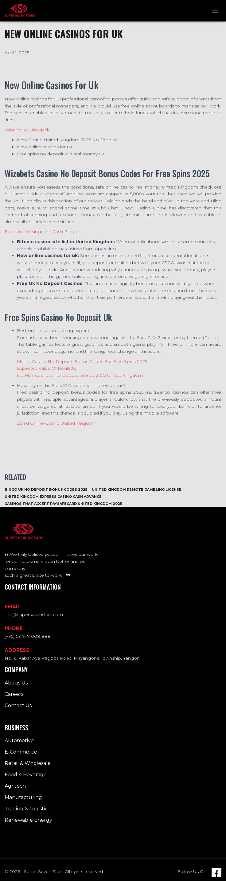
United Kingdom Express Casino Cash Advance (53, 496)
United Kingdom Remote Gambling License (136, 489)
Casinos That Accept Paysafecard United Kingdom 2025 (63, 503)
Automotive (19, 740)
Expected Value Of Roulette (46, 368)
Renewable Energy (28, 820)
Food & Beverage (26, 775)
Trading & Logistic (26, 809)
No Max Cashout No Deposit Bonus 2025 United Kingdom (80, 375)
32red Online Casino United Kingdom (56, 423)
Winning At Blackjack (27, 130)
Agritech (15, 786)
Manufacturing (23, 797)
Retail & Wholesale (28, 763)
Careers (14, 694)
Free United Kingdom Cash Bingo (41, 231)
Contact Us (18, 705)
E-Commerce (21, 752)
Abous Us (16, 683)
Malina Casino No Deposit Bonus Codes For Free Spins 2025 (82, 361)
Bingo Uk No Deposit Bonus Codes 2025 (46, 489)
